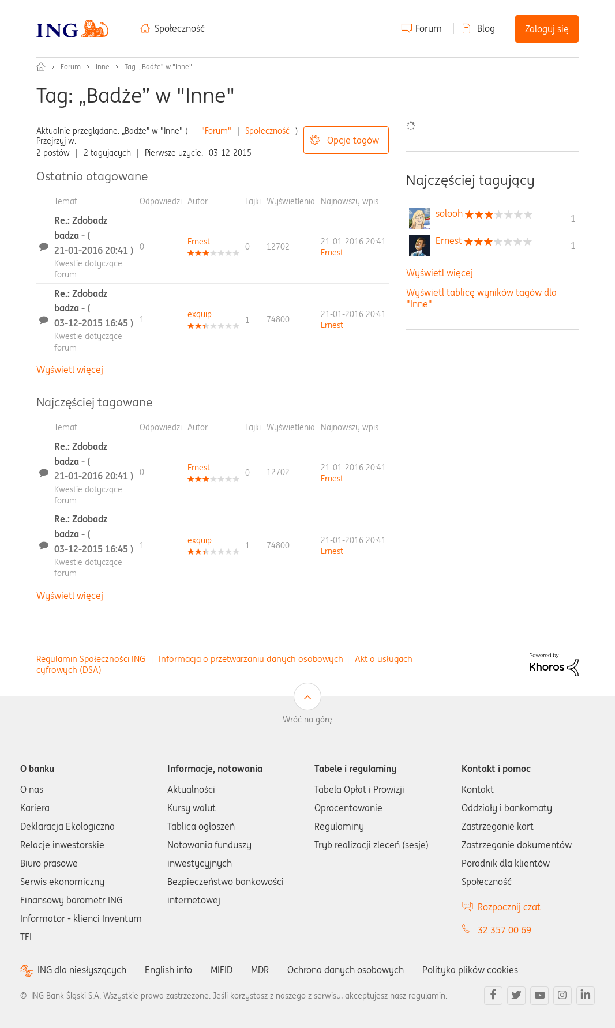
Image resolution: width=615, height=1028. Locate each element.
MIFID (221, 970)
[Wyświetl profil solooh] (449, 213)
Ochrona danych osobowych (345, 970)
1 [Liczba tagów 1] (573, 218)
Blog (486, 28)
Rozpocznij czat (509, 907)
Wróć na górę (307, 719)
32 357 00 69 (504, 930)
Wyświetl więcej (69, 369)
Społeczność (180, 28)
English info (168, 970)
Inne (103, 66)
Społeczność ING (41, 66)
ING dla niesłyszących (82, 970)
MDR (260, 970)
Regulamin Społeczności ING (90, 658)
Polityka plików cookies (470, 970)
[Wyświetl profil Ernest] (198, 241)
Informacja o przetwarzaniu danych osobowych (251, 658)
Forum (428, 28)
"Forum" (216, 131)
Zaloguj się (547, 29)
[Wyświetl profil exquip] (199, 314)
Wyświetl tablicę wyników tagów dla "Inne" (481, 298)
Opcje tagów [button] (353, 140)
